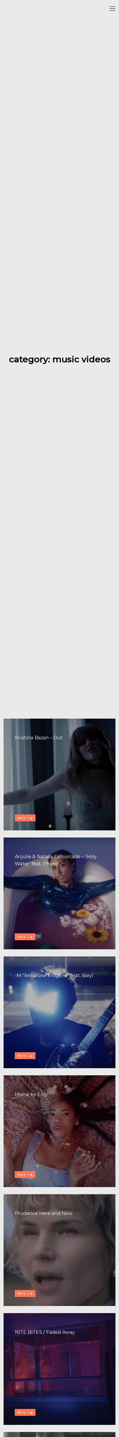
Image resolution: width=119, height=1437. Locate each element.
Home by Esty (31, 1094)
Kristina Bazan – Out (39, 737)
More (25, 818)
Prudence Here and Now (44, 1213)
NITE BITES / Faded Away (45, 1332)
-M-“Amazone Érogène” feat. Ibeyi (54, 975)
